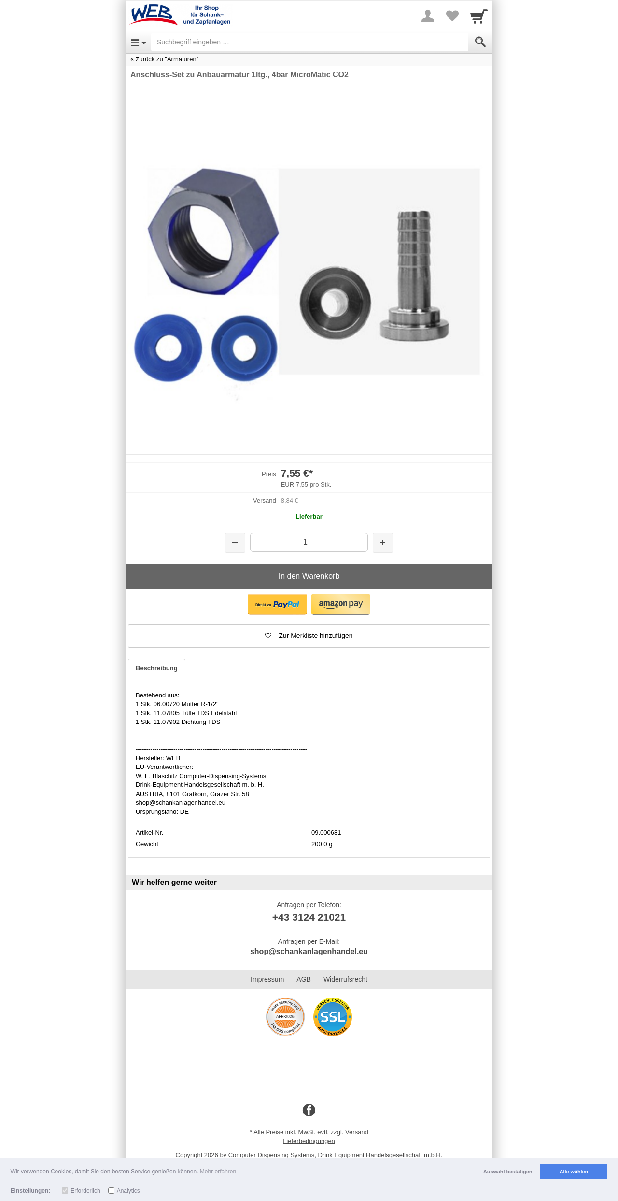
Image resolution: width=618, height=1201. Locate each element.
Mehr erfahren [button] (218, 1171)
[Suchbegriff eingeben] (309, 42)
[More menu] (428, 16)
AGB (303, 979)
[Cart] (478, 16)
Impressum (267, 979)
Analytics (128, 1190)
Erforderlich (85, 1190)
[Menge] (308, 542)
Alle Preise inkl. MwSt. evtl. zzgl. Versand (310, 1132)
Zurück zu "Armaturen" (167, 59)
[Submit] (480, 42)
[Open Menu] (138, 42)
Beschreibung (157, 668)
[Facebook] (309, 1110)
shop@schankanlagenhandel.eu (309, 951)
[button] (277, 604)
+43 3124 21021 (309, 917)
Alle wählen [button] (574, 1171)
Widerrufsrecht (345, 979)
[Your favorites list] (452, 16)
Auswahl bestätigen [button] (507, 1171)
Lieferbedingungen (309, 1140)
